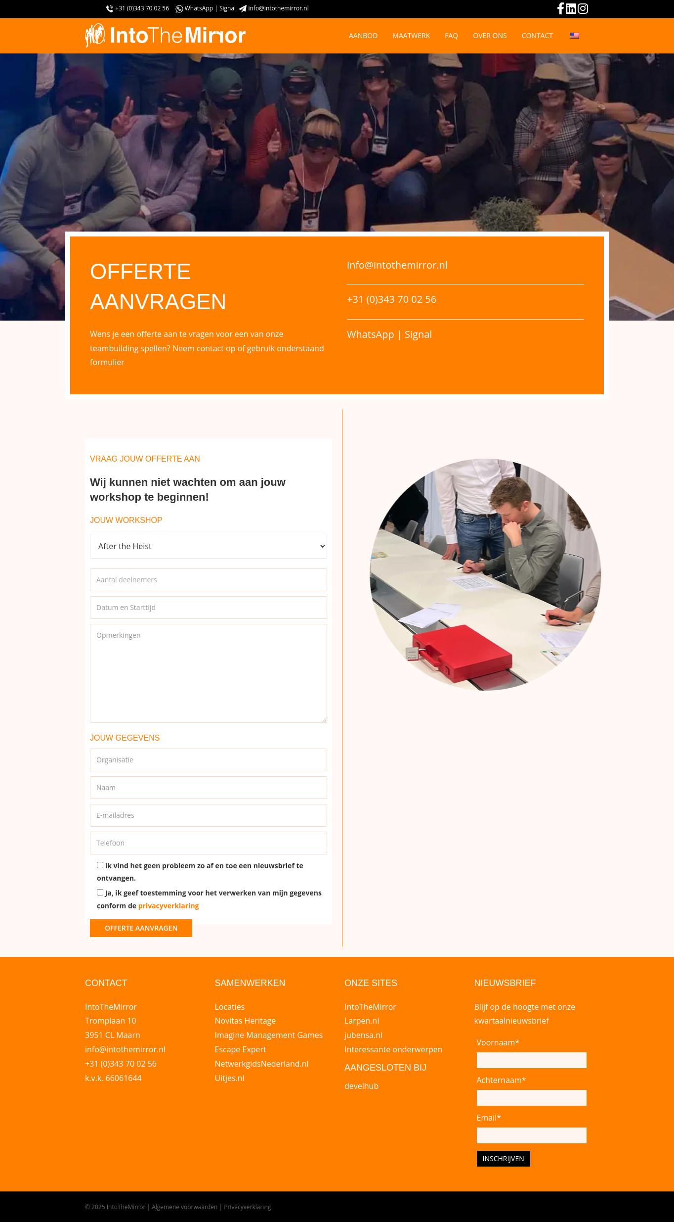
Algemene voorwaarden (184, 1207)
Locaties (230, 1006)
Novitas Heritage (245, 1020)
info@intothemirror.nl (278, 8)
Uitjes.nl (230, 1078)
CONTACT (537, 35)
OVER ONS (489, 35)
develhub (361, 1086)
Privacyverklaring (247, 1207)
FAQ (451, 35)
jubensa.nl (363, 1035)
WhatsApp (200, 8)
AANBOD (363, 35)
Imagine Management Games (269, 1035)
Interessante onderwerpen (393, 1049)
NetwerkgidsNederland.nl (262, 1063)
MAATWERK (411, 35)
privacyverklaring (168, 905)
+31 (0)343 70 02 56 (142, 8)
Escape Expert (240, 1049)
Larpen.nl (361, 1020)
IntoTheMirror (370, 1006)
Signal (228, 8)
